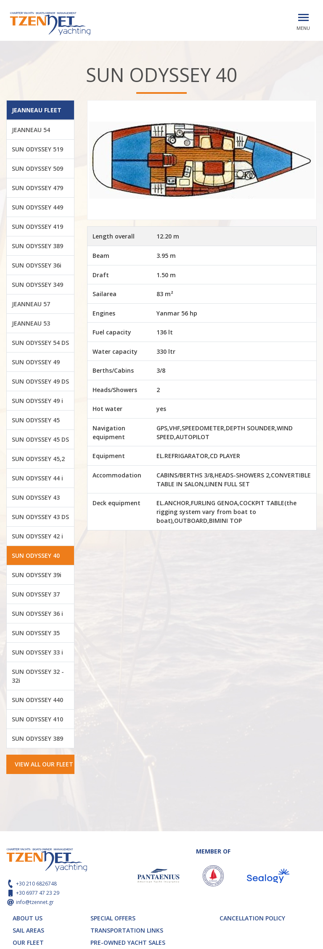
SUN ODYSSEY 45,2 (38, 459)
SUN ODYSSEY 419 (37, 227)
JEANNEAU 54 (31, 130)
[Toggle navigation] (303, 17)
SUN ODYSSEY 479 (37, 188)
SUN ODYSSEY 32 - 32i (38, 676)
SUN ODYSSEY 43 (36, 497)
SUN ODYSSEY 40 (36, 555)
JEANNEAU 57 (31, 304)
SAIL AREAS (28, 930)
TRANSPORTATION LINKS (126, 930)
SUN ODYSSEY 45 (36, 420)
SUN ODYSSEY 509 (37, 168)
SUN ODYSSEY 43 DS (40, 517)
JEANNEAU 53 (31, 323)
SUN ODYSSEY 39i (36, 575)
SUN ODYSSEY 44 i (37, 478)
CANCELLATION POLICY (252, 918)
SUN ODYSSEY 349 (37, 285)
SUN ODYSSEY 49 (36, 362)
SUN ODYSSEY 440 (37, 700)
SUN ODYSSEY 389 (37, 246)
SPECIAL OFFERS (112, 918)
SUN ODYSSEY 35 (36, 633)
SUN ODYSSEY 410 (37, 719)
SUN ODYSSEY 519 (37, 149)
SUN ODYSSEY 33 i (37, 652)
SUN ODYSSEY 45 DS (40, 439)
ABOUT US (27, 918)
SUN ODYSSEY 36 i (37, 614)
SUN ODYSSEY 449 (37, 207)
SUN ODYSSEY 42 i (37, 536)
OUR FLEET (28, 942)
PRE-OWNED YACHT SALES (127, 942)
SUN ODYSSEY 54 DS (40, 343)
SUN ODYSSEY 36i (36, 265)
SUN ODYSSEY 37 (36, 594)
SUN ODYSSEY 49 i (37, 401)
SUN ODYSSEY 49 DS (40, 381)
